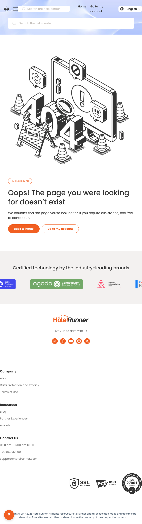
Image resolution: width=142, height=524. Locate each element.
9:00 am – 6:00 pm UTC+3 (18, 445)
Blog (3, 412)
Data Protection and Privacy (19, 385)
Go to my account (60, 229)
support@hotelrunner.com (18, 459)
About (4, 378)
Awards (5, 425)
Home (82, 6)
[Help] (9, 515)
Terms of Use (9, 392)
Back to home (24, 229)
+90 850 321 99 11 (11, 452)
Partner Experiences (14, 418)
